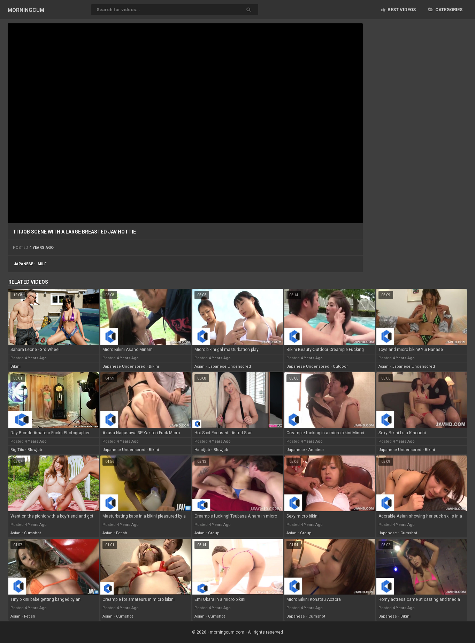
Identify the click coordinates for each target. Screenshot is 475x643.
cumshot (32, 533)
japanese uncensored (123, 366)
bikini (15, 366)
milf (42, 264)
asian (199, 366)
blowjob (35, 449)
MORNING (26, 10)
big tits (17, 449)
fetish (121, 533)
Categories (445, 9)
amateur (316, 449)
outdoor (340, 366)
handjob (202, 449)
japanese (23, 264)
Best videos (398, 9)
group (214, 533)
